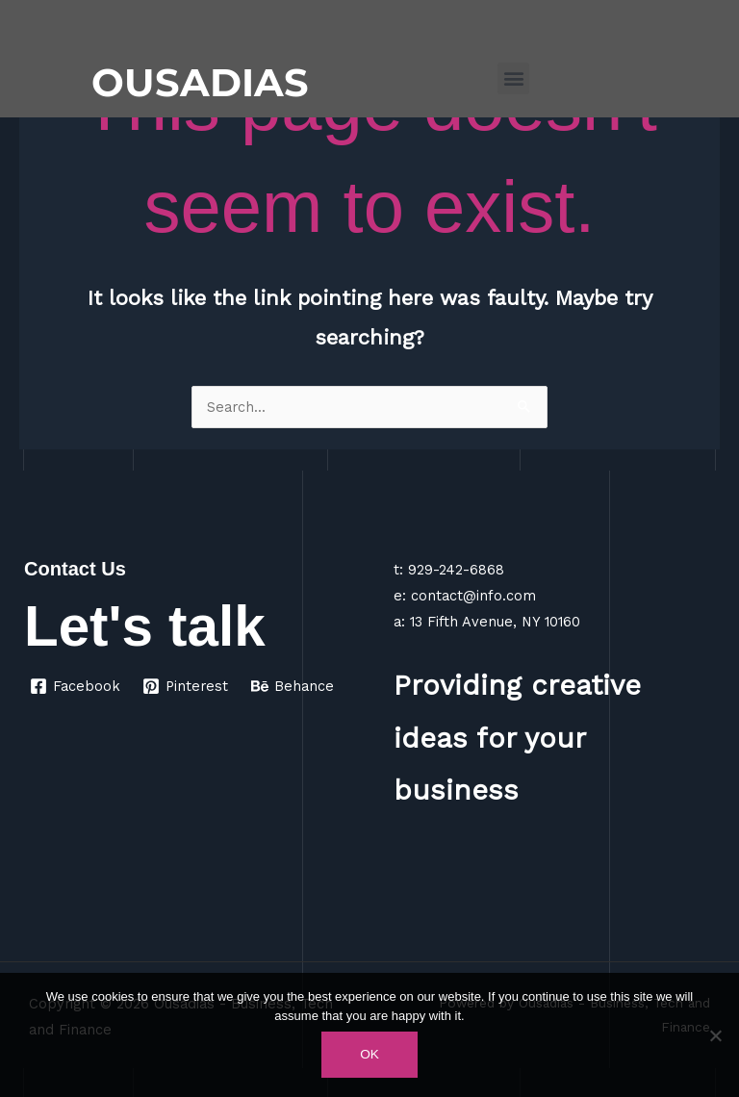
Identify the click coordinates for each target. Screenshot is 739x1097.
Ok (369, 1054)
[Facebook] (75, 686)
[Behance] (292, 686)
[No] (715, 1035)
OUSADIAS (200, 82)
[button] (513, 78)
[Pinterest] (186, 686)
